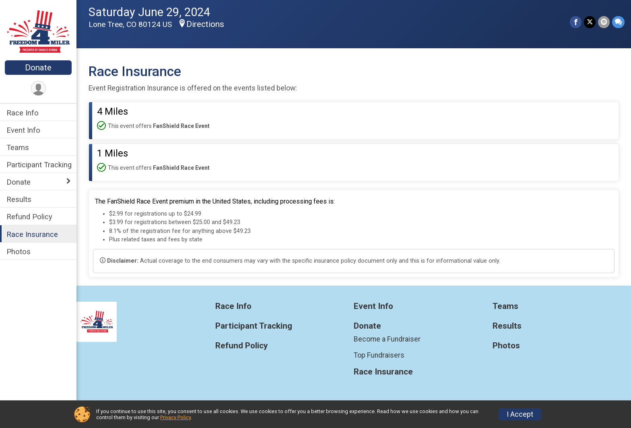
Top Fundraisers (379, 355)
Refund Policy (29, 216)
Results (18, 199)
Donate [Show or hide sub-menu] (18, 182)
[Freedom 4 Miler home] (38, 31)
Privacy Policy (175, 417)
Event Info (23, 130)
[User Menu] (38, 88)
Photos (18, 251)
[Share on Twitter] (590, 22)
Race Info (22, 113)
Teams (17, 147)
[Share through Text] (618, 22)
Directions (205, 24)
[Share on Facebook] (576, 22)
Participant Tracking (39, 164)
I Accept (520, 414)
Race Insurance (32, 234)
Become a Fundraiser (387, 339)
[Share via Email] (604, 22)
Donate (38, 67)
